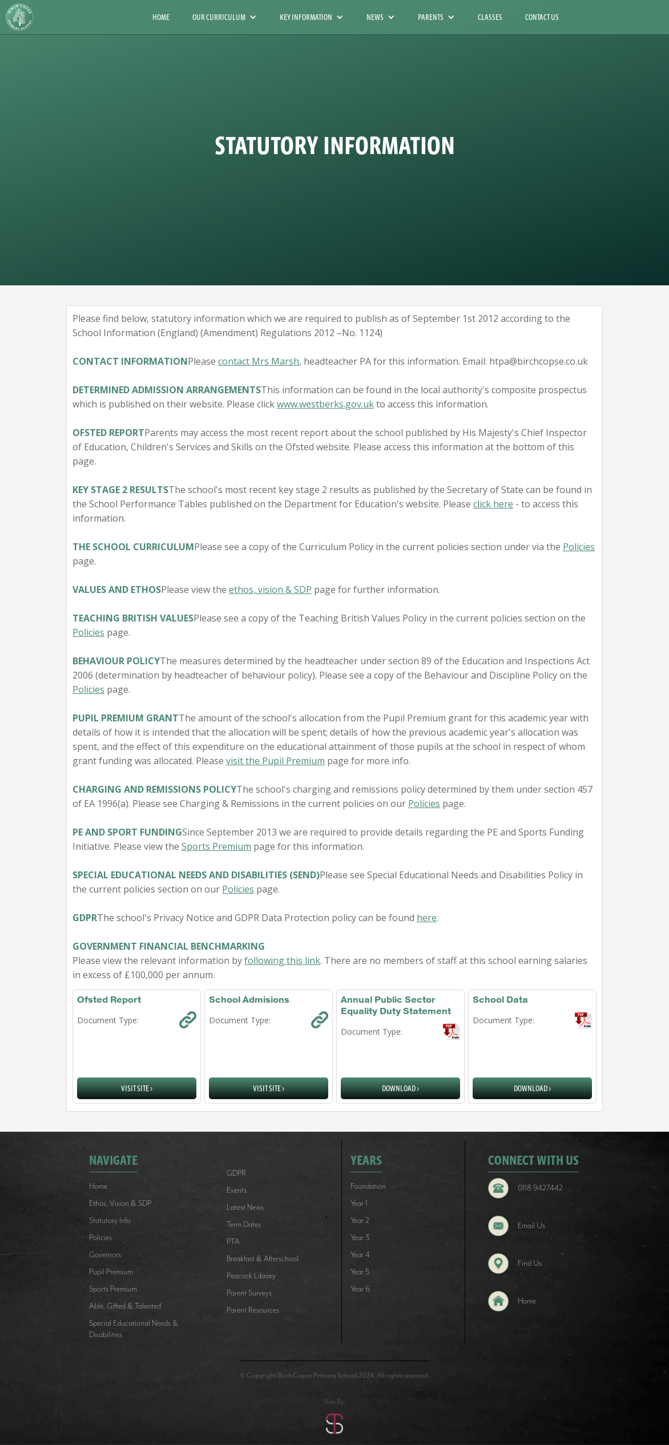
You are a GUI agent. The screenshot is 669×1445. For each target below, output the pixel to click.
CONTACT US (542, 17)
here (427, 917)
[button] (224, 17)
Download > (400, 1088)
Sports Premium (216, 846)
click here (493, 504)
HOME (161, 17)
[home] (24, 17)
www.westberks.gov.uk (325, 404)
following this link (282, 960)
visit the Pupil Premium (275, 760)
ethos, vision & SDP (270, 589)
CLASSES (490, 17)
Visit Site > (136, 1088)
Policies (579, 546)
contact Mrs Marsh (258, 361)
